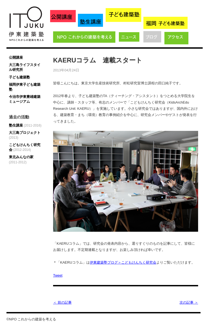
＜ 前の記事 (62, 302)
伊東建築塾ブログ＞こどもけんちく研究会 (123, 262)
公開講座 (16, 57)
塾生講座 (25, 125)
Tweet (58, 275)
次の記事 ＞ (189, 302)
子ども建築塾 (19, 77)
